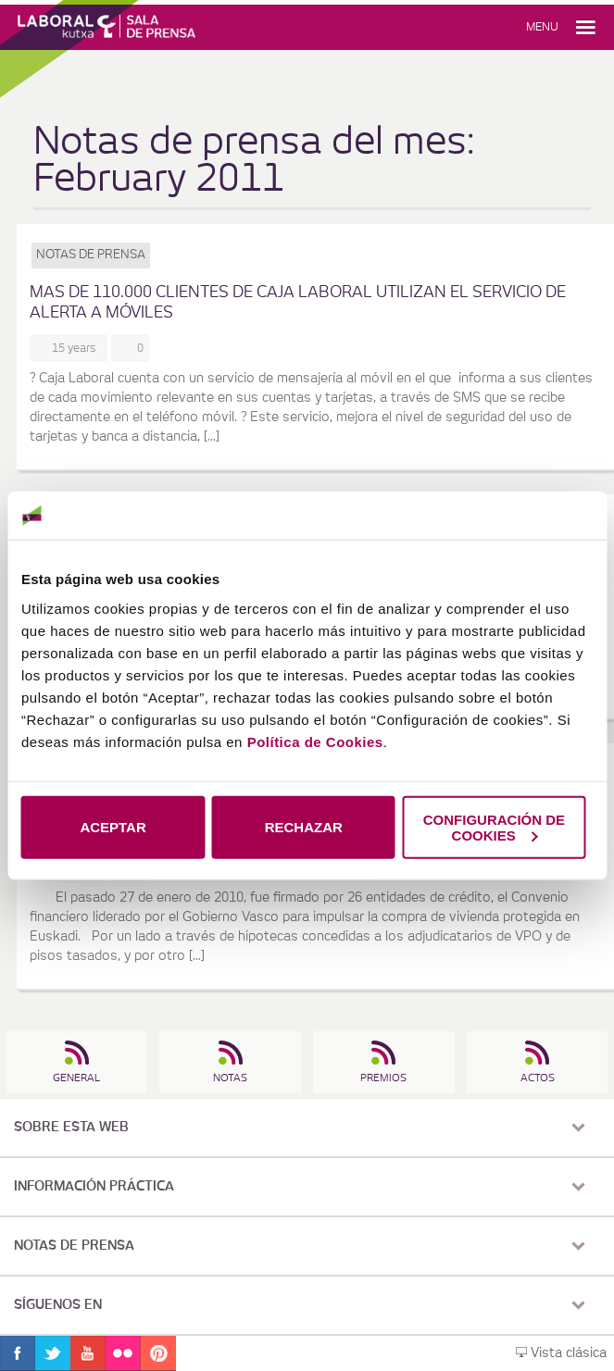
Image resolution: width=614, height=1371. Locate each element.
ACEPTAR (112, 827)
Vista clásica (561, 1353)
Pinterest (158, 1353)
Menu (542, 26)
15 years (77, 348)
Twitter (52, 1353)
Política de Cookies (315, 741)
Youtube (88, 1353)
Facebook (17, 1353)
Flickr (123, 1353)
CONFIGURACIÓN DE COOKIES (494, 826)
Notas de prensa (90, 255)
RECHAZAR (304, 827)
